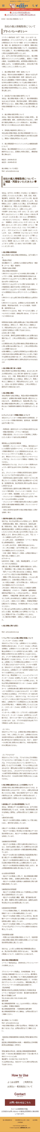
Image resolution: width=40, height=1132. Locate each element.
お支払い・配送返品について (19, 1086)
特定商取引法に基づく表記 (22, 1120)
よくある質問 (13, 1082)
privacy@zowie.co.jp (12, 171)
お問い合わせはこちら (20, 1102)
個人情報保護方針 (7, 1120)
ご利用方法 (28, 1082)
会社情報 (35, 1120)
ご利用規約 (20, 1122)
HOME (3, 19)
